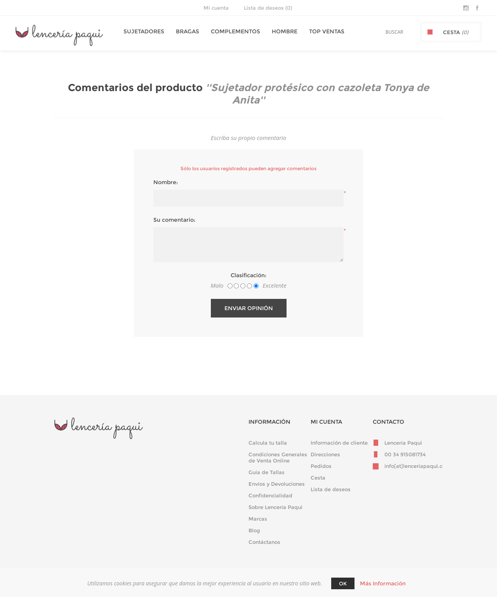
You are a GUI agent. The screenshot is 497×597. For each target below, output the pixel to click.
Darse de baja (191, 467)
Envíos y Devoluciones (276, 484)
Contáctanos (264, 542)
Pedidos (321, 466)
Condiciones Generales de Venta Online (277, 457)
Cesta (318, 477)
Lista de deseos (331, 489)
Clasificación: (248, 275)
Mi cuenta (216, 8)
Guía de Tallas (266, 472)
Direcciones (325, 454)
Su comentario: (174, 219)
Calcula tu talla (267, 443)
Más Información (383, 583)
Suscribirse (148, 467)
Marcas (257, 519)
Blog (254, 530)
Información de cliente (339, 443)
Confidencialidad (270, 495)
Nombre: (165, 182)
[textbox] (385, 32)
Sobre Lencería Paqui (275, 507)
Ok (343, 583)
